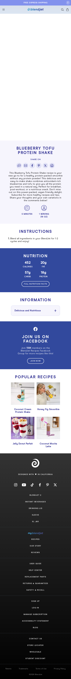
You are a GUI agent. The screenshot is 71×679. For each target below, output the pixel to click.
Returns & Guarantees (35, 583)
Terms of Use (41, 669)
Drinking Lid (35, 508)
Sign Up (35, 601)
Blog (35, 628)
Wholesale (35, 652)
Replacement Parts (35, 577)
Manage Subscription (35, 614)
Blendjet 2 (35, 495)
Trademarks (23, 669)
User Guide (36, 564)
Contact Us (35, 639)
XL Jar (35, 522)
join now (35, 361)
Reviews (35, 552)
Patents (8, 669)
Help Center (35, 570)
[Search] (62, 10)
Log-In (35, 608)
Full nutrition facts (35, 284)
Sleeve (35, 515)
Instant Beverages (35, 502)
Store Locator (35, 645)
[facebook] (32, 165)
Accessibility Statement (35, 621)
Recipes (35, 539)
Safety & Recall (35, 590)
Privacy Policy (60, 669)
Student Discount (35, 658)
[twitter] (45, 165)
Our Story (35, 546)
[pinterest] (39, 165)
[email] (25, 165)
